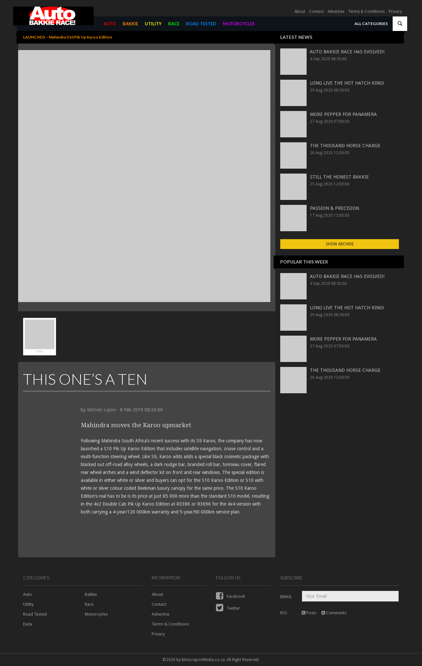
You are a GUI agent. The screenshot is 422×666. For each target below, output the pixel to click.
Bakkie (91, 594)
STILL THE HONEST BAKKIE (339, 177)
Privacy (395, 11)
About (299, 11)
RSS (283, 612)
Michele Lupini (101, 409)
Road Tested (35, 614)
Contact (316, 11)
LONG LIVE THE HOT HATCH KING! (347, 83)
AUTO (110, 23)
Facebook (230, 596)
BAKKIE (130, 23)
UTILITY (153, 23)
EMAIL (286, 596)
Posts (309, 612)
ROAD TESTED (201, 23)
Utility (28, 604)
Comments (334, 612)
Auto (27, 594)
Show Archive (340, 244)
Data (27, 624)
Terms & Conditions (366, 11)
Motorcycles (96, 614)
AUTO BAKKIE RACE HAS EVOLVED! (347, 51)
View (39, 336)
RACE (173, 23)
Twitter (228, 608)
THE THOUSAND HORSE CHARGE (345, 145)
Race (89, 604)
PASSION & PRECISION (334, 208)
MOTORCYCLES (239, 23)
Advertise (336, 11)
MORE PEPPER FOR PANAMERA (343, 114)
